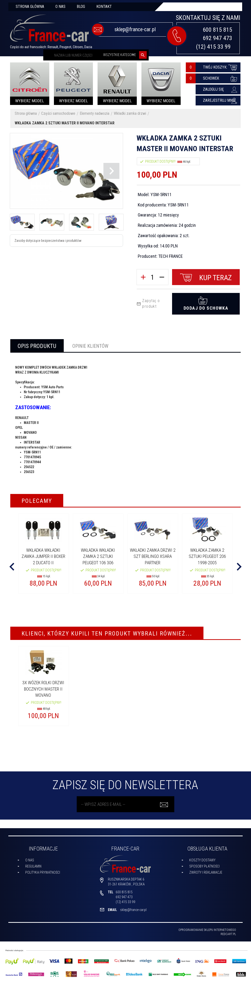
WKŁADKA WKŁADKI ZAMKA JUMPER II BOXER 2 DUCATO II (43, 556)
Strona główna (30, 6)
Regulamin (33, 866)
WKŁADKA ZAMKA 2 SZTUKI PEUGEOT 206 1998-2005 (207, 556)
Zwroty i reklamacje (205, 872)
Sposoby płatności (204, 866)
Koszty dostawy (202, 860)
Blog (81, 6)
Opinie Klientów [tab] (90, 346)
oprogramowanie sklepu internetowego (207, 930)
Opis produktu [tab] (37, 346)
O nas (60, 6)
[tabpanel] (125, 420)
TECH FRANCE (170, 256)
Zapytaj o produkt (148, 303)
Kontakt (104, 6)
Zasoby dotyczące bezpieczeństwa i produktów (47, 241)
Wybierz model (29, 100)
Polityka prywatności (42, 872)
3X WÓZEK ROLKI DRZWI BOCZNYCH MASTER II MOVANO (43, 689)
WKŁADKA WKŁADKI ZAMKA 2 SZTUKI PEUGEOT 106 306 (98, 556)
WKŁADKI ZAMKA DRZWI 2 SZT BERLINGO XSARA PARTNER (153, 556)
